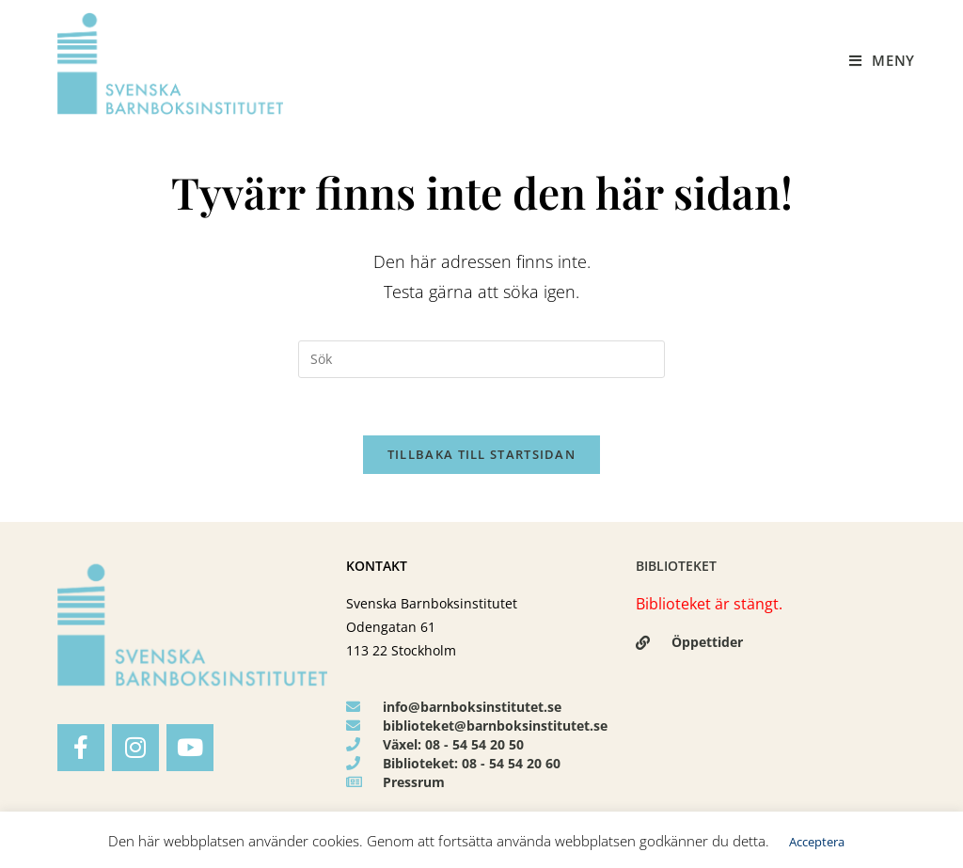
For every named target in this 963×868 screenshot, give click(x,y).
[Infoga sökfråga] (481, 359)
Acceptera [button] (817, 841)
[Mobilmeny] (882, 60)
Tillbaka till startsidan (481, 454)
